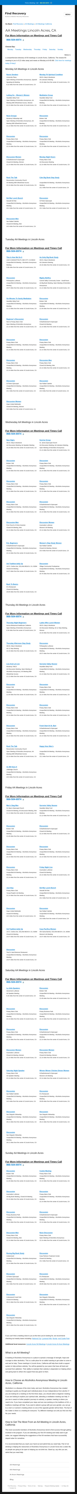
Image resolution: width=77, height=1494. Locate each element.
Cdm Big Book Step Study (49, 177)
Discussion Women (13, 157)
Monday (10, 49)
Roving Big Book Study (15, 1253)
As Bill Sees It (11, 767)
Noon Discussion (46, 1233)
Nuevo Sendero (12, 74)
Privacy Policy (22, 1486)
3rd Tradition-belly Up (14, 564)
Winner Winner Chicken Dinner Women (54, 1070)
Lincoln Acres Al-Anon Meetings (58, 1344)
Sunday (60, 49)
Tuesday (18, 49)
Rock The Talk (11, 177)
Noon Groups (11, 116)
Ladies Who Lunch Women (50, 623)
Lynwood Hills (47, 1338)
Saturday (52, 49)
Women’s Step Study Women (51, 543)
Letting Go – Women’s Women (17, 95)
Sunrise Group (45, 440)
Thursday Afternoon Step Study (18, 643)
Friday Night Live (46, 867)
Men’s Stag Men (12, 805)
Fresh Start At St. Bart (48, 726)
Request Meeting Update (52, 1486)
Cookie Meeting (45, 1171)
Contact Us (13, 1488)
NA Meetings (15, 1470)
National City (36, 1338)
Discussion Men (12, 219)
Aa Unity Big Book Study (49, 257)
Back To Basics (12, 584)
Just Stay (10, 888)
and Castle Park (64, 1338)
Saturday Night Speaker (15, 1070)
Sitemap (40, 1486)
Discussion (44, 116)
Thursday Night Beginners (16, 623)
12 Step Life (64, 1486)
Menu (67, 14)
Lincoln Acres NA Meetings (36, 1344)
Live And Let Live (13, 664)
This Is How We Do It (14, 257)
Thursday (37, 49)
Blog (11, 1479)
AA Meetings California (44, 24)
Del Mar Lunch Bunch (14, 198)
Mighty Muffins (45, 278)
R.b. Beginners (12, 543)
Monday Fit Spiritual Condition (51, 74)
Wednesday (27, 49)
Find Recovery (15, 13)
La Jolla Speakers (13, 988)
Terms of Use (32, 1486)
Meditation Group (46, 95)
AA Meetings (29, 24)
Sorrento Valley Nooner (48, 664)
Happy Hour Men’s (47, 746)
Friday (45, 49)
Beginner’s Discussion (15, 319)
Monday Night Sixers (47, 157)
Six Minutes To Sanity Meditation (18, 298)
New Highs (10, 440)
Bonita (55, 1338)
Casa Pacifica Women (48, 929)
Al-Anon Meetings (17, 1475)
